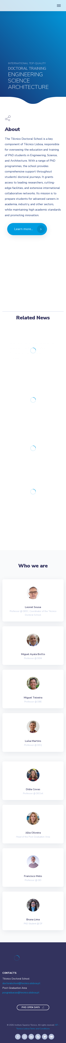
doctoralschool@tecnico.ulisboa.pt (21, 983)
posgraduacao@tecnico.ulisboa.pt (20, 992)
